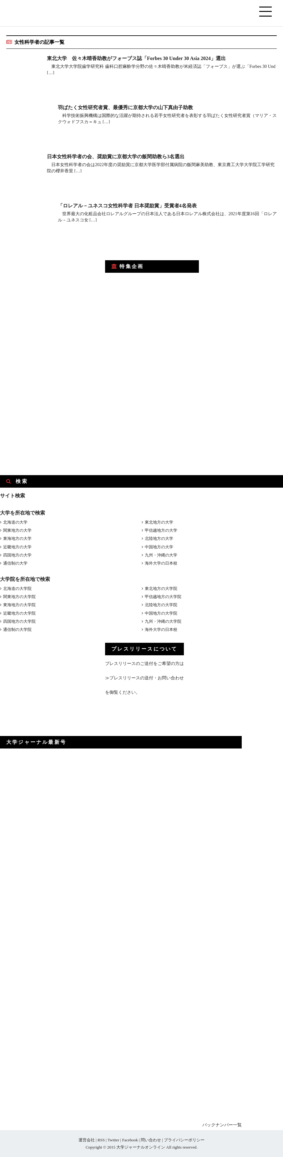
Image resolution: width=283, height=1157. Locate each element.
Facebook (130, 1140)
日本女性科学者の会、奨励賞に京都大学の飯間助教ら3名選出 (115, 156)
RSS (101, 1140)
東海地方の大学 (17, 538)
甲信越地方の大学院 (163, 596)
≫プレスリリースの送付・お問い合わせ (144, 678)
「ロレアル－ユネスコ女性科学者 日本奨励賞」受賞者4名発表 (127, 205)
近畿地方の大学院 (19, 613)
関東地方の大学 (17, 530)
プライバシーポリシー (184, 1140)
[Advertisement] (47, 293)
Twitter (113, 1140)
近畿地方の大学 (17, 547)
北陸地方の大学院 (161, 604)
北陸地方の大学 (159, 538)
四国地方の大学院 (19, 621)
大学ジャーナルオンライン (140, 1147)
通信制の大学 (15, 563)
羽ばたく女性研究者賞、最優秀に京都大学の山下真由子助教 (125, 107)
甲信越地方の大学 (161, 530)
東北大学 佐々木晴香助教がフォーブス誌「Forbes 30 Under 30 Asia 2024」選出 (136, 58)
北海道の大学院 (17, 588)
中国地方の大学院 (161, 613)
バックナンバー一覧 (222, 1125)
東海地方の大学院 (19, 604)
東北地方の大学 (159, 522)
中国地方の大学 (159, 547)
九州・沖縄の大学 (161, 555)
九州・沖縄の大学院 (163, 621)
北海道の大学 (15, 522)
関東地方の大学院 (19, 596)
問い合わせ (151, 1140)
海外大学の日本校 (161, 563)
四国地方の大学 (17, 555)
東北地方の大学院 (161, 588)
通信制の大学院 (17, 629)
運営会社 (86, 1140)
